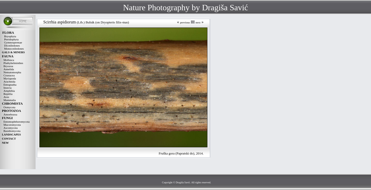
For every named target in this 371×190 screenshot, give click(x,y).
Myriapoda (10, 78)
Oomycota (9, 107)
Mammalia (10, 100)
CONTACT (9, 138)
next (198, 22)
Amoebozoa (10, 114)
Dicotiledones (12, 45)
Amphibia (9, 90)
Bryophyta (10, 36)
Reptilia (8, 93)
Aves (6, 96)
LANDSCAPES (11, 134)
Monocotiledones (14, 48)
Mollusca (9, 59)
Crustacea (9, 75)
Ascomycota (11, 127)
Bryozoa (8, 66)
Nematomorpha (12, 72)
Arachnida (9, 81)
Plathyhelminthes (13, 63)
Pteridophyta (11, 39)
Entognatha (10, 84)
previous (185, 22)
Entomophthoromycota (17, 121)
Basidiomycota (12, 130)
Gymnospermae (13, 42)
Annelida (9, 69)
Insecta (8, 87)
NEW (5, 142)
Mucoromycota (12, 124)
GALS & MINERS (13, 52)
